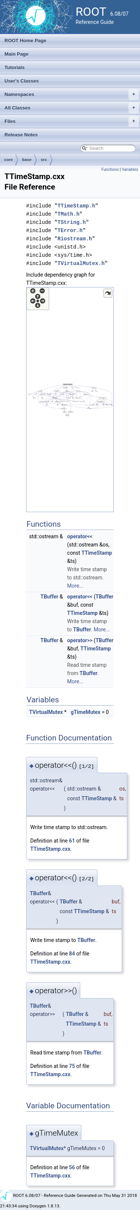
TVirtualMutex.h (81, 263)
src (44, 159)
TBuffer (49, 597)
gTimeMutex (85, 712)
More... (75, 586)
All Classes (71, 108)
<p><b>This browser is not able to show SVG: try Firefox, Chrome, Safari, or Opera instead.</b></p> (70, 399)
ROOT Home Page (25, 40)
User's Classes (21, 81)
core (8, 159)
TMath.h (68, 214)
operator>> (80, 640)
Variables (130, 169)
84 (72, 954)
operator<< (80, 536)
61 (72, 841)
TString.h (71, 222)
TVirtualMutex (46, 712)
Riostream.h (74, 238)
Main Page (16, 54)
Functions (110, 169)
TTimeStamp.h (76, 205)
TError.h (70, 230)
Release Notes (21, 135)
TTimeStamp (96, 553)
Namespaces (71, 94)
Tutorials (14, 67)
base (26, 159)
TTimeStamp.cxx (50, 849)
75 (72, 1066)
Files (71, 121)
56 (72, 1167)
